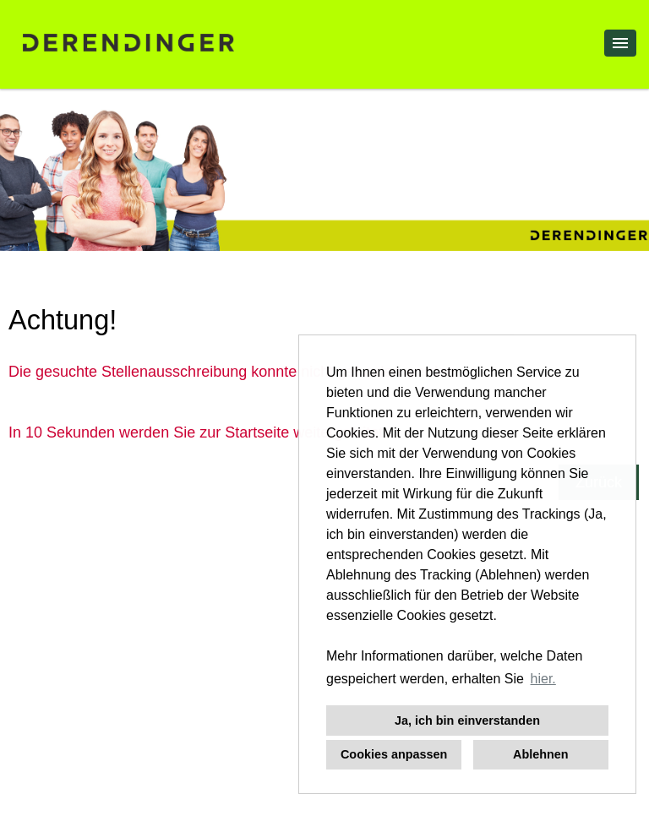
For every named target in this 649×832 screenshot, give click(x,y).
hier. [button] (543, 679)
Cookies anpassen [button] (394, 754)
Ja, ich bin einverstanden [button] (467, 720)
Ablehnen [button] (541, 754)
